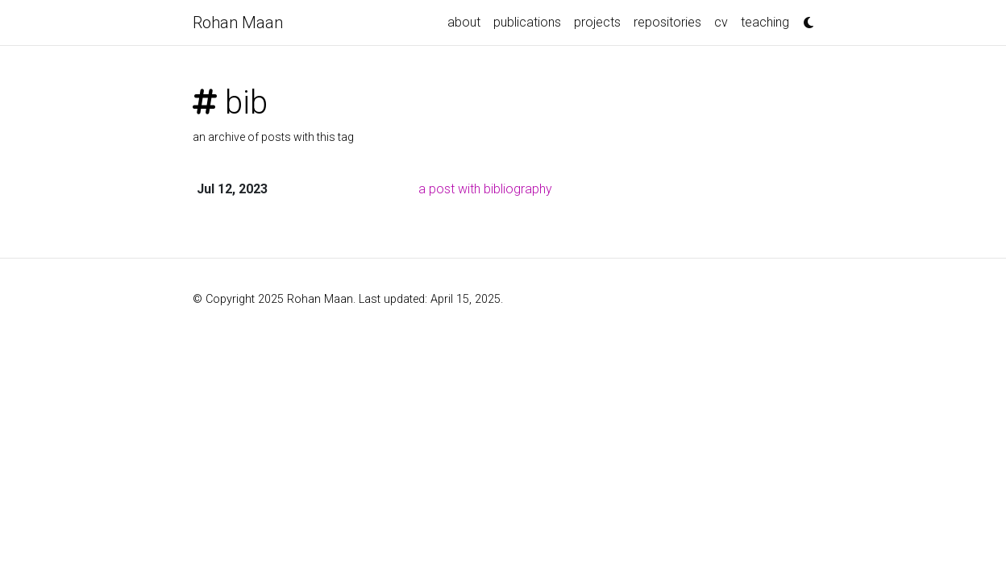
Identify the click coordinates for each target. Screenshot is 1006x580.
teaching (765, 22)
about (463, 22)
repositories (667, 22)
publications (527, 22)
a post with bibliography (485, 189)
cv (721, 22)
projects (597, 22)
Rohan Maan (238, 22)
